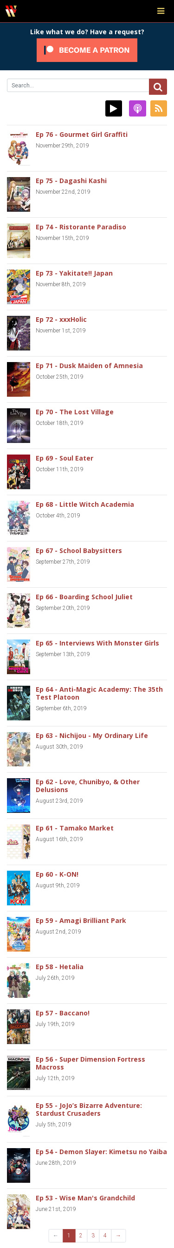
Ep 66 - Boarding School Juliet (84, 596)
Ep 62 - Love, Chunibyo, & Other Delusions (88, 785)
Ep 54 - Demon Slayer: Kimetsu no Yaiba (101, 1151)
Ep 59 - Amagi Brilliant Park (81, 920)
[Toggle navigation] (160, 11)
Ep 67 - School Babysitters (79, 550)
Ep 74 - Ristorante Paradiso (81, 226)
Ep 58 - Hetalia (60, 966)
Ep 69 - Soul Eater (64, 458)
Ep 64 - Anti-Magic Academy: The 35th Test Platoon (99, 693)
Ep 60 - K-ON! (57, 874)
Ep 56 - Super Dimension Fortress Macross (90, 1063)
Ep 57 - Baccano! (63, 1012)
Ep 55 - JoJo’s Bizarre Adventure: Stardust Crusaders (89, 1109)
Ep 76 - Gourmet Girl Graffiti (82, 134)
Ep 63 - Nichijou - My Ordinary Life (92, 735)
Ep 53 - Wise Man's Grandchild (85, 1197)
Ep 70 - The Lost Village (75, 411)
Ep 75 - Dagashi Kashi (71, 180)
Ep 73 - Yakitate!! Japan (74, 273)
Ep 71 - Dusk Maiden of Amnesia (89, 365)
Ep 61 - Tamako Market (75, 828)
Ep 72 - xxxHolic (61, 319)
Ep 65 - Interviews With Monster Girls (97, 643)
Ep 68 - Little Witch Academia (85, 504)
